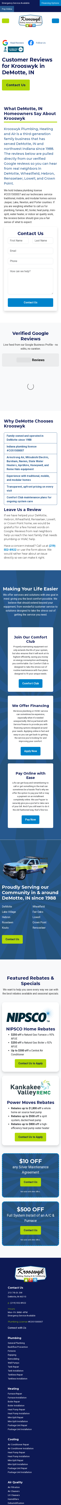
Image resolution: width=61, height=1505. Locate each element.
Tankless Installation (17, 1329)
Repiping (12, 1305)
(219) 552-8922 (18, 1253)
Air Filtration (14, 1437)
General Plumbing (16, 1293)
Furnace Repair (15, 1344)
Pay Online (7, 9)
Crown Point (39, 872)
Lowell (36, 867)
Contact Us (16, 85)
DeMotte (7, 857)
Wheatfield (39, 857)
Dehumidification (16, 1453)
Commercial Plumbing (18, 1468)
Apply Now (30, 701)
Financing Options (50, 3)
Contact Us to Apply (30, 1013)
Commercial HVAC (17, 1464)
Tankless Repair (15, 1325)
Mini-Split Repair (15, 1368)
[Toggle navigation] (5, 20)
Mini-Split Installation (18, 1371)
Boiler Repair (14, 1352)
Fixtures (12, 1301)
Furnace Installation (17, 1348)
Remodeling (13, 1309)
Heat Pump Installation (19, 1364)
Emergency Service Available (15, 3)
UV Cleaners (14, 1445)
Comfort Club (30, 633)
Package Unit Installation (20, 1379)
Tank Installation (15, 1321)
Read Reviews (17, 42)
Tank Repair (13, 1317)
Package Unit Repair (17, 1375)
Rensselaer (39, 878)
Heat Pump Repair (16, 1360)
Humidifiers (13, 1449)
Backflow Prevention (18, 1297)
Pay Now (30, 770)
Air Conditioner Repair (18, 1395)
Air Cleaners (14, 1441)
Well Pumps (13, 1313)
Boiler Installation (16, 1356)
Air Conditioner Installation (21, 1399)
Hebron (6, 867)
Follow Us (41, 42)
